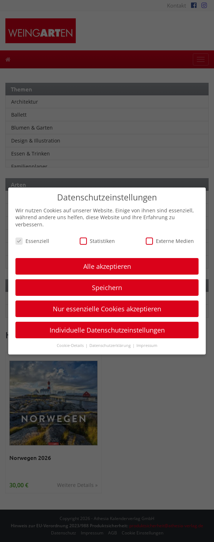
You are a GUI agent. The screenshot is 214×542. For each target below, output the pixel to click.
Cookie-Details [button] (71, 345)
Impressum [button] (146, 345)
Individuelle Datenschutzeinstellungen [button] (107, 330)
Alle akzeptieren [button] (107, 266)
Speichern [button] (107, 287)
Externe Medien (170, 241)
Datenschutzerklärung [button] (110, 345)
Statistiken (97, 241)
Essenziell (32, 241)
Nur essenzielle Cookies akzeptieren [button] (107, 308)
